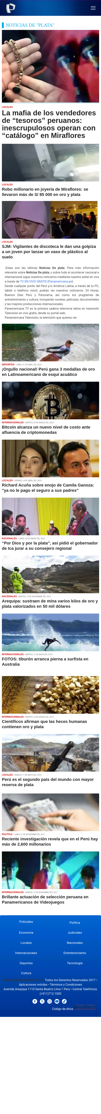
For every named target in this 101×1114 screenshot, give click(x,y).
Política (74, 922)
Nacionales (75, 943)
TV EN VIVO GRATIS (33, 281)
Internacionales (26, 953)
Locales (26, 943)
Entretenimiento (74, 953)
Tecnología (75, 963)
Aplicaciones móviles (33, 984)
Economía (26, 932)
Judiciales (75, 932)
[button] (93, 8)
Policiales (26, 922)
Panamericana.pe (60, 281)
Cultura (26, 973)
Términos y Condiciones (66, 984)
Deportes (26, 963)
